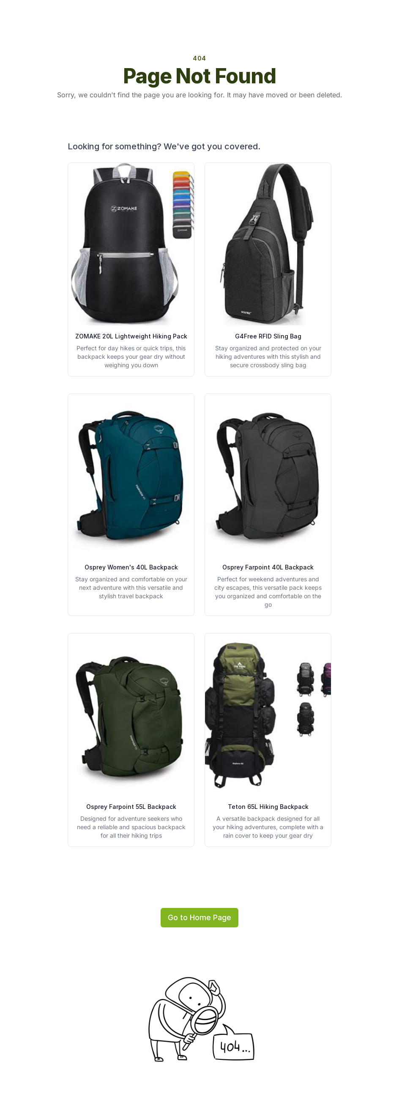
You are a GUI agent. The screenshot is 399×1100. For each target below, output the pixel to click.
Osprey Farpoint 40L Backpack (268, 567)
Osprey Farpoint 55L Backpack (131, 806)
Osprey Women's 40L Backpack (131, 567)
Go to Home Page (199, 917)
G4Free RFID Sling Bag (268, 336)
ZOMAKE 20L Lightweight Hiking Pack (131, 336)
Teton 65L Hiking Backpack (268, 806)
